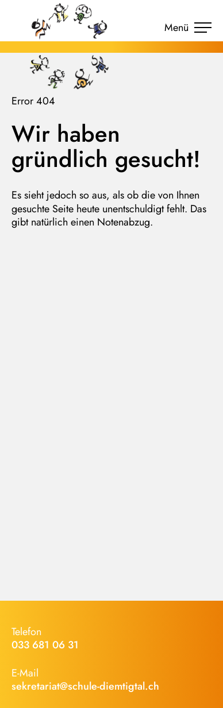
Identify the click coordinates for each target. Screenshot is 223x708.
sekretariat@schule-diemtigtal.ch (85, 686)
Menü (188, 27)
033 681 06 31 (45, 644)
